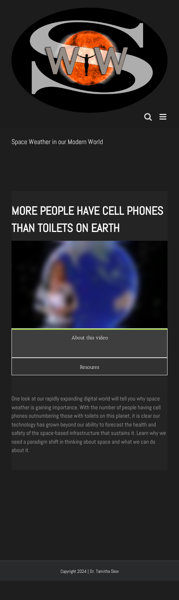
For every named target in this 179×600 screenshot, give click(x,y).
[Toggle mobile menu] (163, 117)
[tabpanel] (89, 352)
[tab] (89, 337)
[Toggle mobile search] (148, 117)
